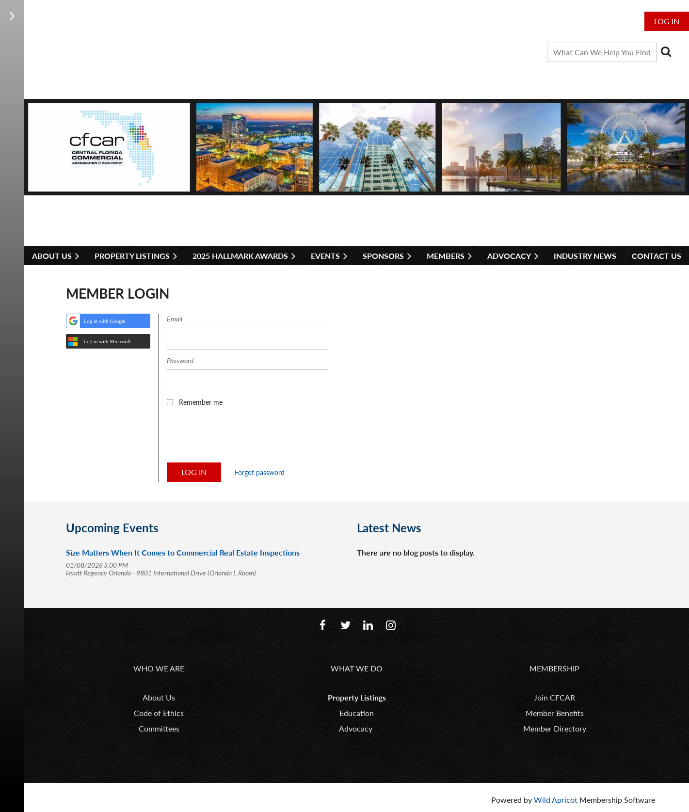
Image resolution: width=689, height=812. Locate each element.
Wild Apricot (555, 799)
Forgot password (260, 472)
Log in (666, 21)
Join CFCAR (554, 697)
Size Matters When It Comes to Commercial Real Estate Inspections (183, 552)
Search (665, 51)
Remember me (201, 402)
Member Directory (554, 728)
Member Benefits (555, 712)
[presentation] (240, 438)
